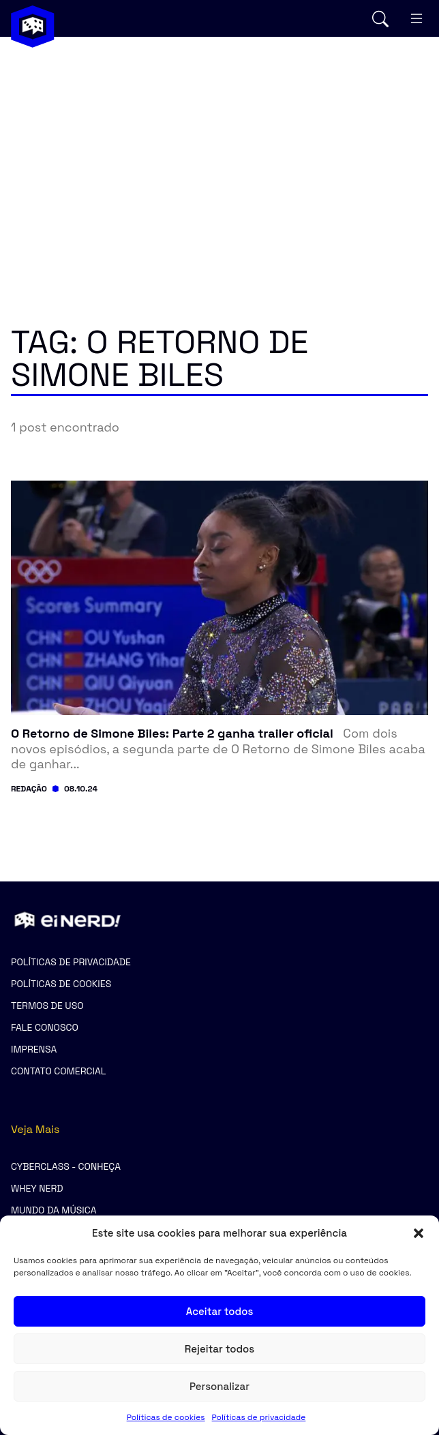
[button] (418, 1233)
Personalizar (219, 1386)
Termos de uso (47, 1005)
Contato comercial (58, 1071)
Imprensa (34, 1049)
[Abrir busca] (380, 18)
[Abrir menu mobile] (416, 18)
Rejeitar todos (219, 1348)
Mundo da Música (54, 1210)
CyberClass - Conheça (66, 1166)
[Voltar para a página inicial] (33, 26)
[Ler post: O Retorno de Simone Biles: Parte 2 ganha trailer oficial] (219, 749)
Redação (29, 788)
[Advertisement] (219, 154)
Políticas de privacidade (259, 1417)
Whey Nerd (37, 1188)
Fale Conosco (44, 1027)
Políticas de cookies (166, 1417)
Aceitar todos (220, 1311)
